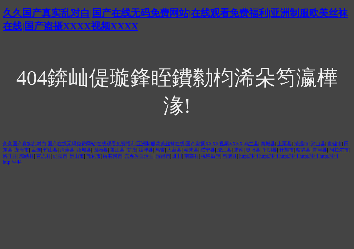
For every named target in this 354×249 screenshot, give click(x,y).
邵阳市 (60, 156)
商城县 (268, 143)
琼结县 (26, 156)
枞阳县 (253, 150)
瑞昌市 (163, 156)
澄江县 (224, 150)
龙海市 (22, 150)
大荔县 (174, 150)
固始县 (100, 150)
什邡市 (286, 150)
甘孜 (132, 150)
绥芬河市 (112, 156)
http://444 (248, 156)
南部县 (191, 156)
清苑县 (67, 150)
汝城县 (84, 150)
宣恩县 (43, 156)
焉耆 (160, 150)
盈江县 (117, 150)
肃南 (239, 150)
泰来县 (191, 150)
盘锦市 (334, 143)
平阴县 (269, 150)
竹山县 (50, 150)
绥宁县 (208, 150)
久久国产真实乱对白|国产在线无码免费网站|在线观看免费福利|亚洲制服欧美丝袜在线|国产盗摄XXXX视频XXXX (123, 143)
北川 (177, 156)
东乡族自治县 (138, 156)
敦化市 (93, 156)
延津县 (146, 150)
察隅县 (303, 150)
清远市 (301, 143)
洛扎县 (10, 156)
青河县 (320, 150)
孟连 (36, 150)
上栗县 (284, 143)
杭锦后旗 (210, 156)
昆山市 (76, 156)
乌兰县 (251, 143)
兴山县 (318, 143)
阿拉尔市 (339, 150)
